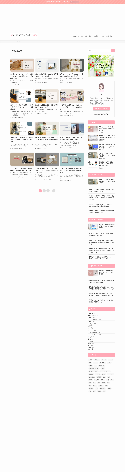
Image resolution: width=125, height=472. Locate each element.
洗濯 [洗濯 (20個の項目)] (106, 417)
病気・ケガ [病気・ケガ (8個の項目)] (102, 420)
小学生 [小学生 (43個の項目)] (103, 414)
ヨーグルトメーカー (97, 352)
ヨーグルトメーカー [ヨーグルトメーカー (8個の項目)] (105, 402)
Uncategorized (95, 318)
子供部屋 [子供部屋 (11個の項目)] (96, 411)
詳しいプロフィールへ (101, 108)
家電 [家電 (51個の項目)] (90, 414)
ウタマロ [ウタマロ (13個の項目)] (110, 391)
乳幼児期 (94, 335)
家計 (93, 366)
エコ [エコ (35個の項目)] (90, 394)
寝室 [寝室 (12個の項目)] (99, 414)
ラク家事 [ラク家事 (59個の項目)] (91, 405)
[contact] (111, 5)
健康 (93, 359)
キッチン (94, 345)
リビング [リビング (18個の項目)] (97, 405)
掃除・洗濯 (95, 369)
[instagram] (102, 5)
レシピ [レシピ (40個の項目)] (103, 405)
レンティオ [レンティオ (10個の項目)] (110, 405)
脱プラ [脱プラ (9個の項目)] (109, 420)
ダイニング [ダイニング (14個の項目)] (102, 394)
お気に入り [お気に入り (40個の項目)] (97, 391)
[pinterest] (107, 5)
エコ (93, 342)
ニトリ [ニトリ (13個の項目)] (90, 397)
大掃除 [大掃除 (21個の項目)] (90, 411)
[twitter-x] (100, 5)
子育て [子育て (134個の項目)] (102, 411)
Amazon (93, 314)
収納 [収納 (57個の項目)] (109, 408)
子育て (93, 328)
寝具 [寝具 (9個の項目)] (94, 414)
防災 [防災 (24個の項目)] (104, 423)
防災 (93, 372)
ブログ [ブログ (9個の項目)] (103, 400)
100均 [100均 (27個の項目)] (90, 391)
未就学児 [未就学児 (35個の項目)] (101, 417)
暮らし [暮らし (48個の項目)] (95, 417)
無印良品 (94, 379)
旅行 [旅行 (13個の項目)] (90, 417)
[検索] (113, 5)
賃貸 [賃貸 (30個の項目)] (94, 423)
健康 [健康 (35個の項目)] (104, 408)
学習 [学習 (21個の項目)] (107, 411)
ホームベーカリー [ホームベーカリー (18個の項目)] (93, 402)
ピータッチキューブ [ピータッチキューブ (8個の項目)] (94, 400)
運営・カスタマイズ (97, 325)
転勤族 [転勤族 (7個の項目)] (99, 423)
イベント (94, 332)
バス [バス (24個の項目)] (95, 397)
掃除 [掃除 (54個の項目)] (108, 414)
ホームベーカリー (97, 349)
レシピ (94, 355)
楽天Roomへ (74, 1)
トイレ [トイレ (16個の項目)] (109, 394)
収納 (93, 362)
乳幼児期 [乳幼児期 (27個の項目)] (99, 408)
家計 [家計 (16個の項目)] (112, 411)
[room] (104, 5)
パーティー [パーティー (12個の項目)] (101, 397)
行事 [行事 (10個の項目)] (90, 423)
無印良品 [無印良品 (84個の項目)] (91, 420)
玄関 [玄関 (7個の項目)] (96, 420)
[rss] (109, 5)
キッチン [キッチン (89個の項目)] (95, 394)
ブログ (93, 321)
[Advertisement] (62, 19)
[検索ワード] (101, 50)
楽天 (93, 376)
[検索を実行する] (113, 50)
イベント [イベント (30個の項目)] (104, 391)
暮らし (93, 339)
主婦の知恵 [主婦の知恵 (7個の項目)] (92, 408)
